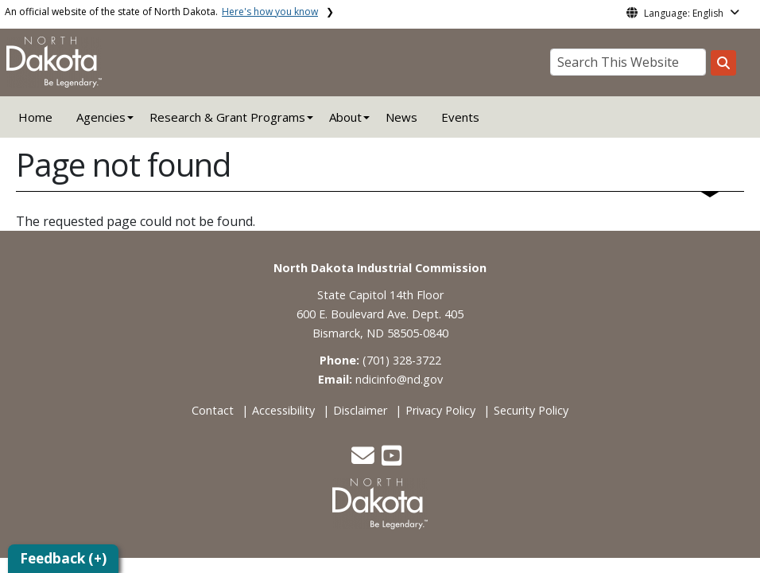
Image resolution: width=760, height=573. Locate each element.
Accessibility (283, 410)
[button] (364, 459)
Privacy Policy (440, 410)
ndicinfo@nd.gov (399, 379)
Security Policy (531, 410)
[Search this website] (723, 63)
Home (35, 117)
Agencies (101, 117)
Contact (213, 410)
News (401, 117)
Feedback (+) (63, 558)
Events (460, 117)
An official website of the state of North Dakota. (161, 11)
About (345, 117)
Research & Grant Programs (227, 117)
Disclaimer (360, 410)
